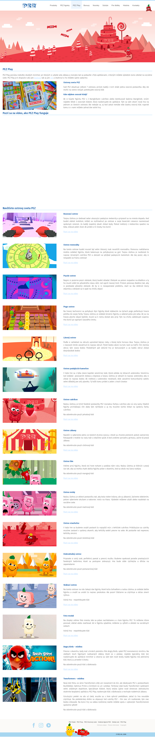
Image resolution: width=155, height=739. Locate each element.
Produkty (53, 5)
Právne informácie (113, 725)
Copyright (123, 725)
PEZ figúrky (65, 5)
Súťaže (105, 5)
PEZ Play (76, 5)
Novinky (96, 5)
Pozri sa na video (70, 232)
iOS (51, 78)
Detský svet (115, 722)
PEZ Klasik (72, 722)
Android (37, 78)
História (126, 5)
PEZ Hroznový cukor (90, 722)
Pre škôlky (116, 5)
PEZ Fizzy (80, 722)
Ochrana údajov (102, 725)
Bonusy (87, 5)
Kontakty (135, 5)
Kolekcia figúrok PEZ (104, 722)
